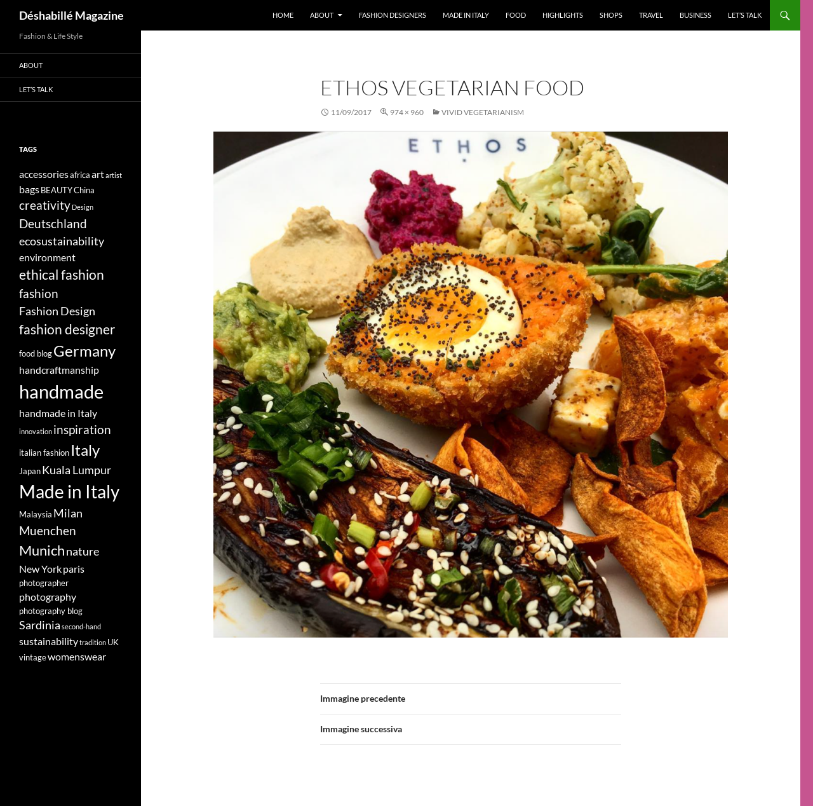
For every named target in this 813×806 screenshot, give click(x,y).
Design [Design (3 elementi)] (82, 207)
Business (695, 15)
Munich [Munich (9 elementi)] (42, 550)
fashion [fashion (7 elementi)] (38, 293)
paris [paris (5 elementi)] (73, 569)
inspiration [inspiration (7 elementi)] (82, 429)
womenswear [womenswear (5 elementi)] (77, 656)
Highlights (562, 15)
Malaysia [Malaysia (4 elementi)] (35, 514)
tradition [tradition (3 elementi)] (92, 642)
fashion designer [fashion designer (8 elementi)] (67, 329)
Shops (611, 15)
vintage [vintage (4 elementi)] (32, 657)
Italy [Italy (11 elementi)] (85, 450)
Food (516, 15)
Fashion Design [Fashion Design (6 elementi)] (57, 311)
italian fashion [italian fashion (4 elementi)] (44, 452)
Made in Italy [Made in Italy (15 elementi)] (69, 491)
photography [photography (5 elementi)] (47, 597)
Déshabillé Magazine (71, 15)
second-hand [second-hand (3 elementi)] (81, 626)
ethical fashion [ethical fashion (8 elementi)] (61, 274)
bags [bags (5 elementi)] (29, 189)
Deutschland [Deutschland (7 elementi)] (53, 223)
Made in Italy (466, 15)
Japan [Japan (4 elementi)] (30, 471)
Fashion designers (392, 15)
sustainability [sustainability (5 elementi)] (48, 641)
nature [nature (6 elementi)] (82, 551)
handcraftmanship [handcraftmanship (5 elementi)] (59, 370)
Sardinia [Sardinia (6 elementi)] (39, 625)
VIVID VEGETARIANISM (482, 112)
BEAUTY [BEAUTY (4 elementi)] (56, 190)
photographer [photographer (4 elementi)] (44, 583)
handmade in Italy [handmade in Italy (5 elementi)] (58, 413)
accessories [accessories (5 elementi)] (44, 174)
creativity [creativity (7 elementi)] (45, 205)
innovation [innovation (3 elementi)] (35, 431)
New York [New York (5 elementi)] (40, 569)
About (321, 15)
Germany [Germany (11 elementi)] (84, 350)
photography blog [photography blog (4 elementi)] (51, 611)
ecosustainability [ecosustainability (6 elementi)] (61, 241)
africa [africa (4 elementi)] (80, 175)
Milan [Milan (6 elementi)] (68, 513)
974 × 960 (407, 112)
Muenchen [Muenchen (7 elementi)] (47, 530)
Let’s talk (745, 15)
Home (282, 15)
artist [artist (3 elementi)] (113, 175)
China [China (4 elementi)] (84, 190)
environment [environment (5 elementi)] (47, 257)
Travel (651, 15)
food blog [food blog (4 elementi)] (35, 353)
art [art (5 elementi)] (97, 174)
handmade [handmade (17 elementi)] (61, 391)
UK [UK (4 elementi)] (113, 642)
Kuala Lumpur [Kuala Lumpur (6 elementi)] (76, 470)
